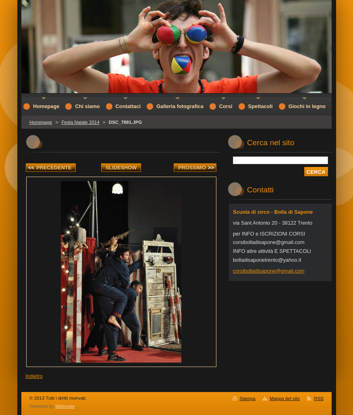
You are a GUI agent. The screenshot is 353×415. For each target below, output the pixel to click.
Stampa (247, 398)
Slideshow (121, 168)
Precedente (49, 168)
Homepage (40, 122)
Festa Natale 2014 (80, 122)
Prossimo (196, 168)
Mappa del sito (285, 398)
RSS (319, 398)
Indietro (34, 376)
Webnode (65, 406)
